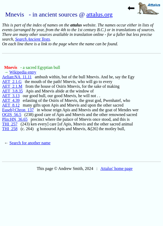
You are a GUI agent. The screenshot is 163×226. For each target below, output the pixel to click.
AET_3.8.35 (12, 91)
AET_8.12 (11, 105)
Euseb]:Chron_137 (18, 110)
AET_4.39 (11, 100)
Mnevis (11, 67)
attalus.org (99, 14)
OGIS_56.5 (11, 114)
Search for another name (29, 143)
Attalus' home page (116, 168)
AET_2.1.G (12, 81)
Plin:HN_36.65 (14, 119)
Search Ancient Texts (32, 39)
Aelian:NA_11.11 (17, 77)
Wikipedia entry (22, 72)
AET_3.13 (11, 95)
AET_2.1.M (12, 86)
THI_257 (10, 124)
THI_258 (10, 128)
